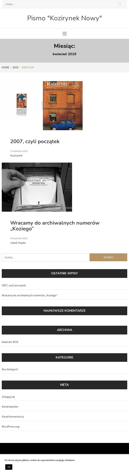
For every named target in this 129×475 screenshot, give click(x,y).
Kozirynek (16, 155)
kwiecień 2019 (10, 342)
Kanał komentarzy (13, 416)
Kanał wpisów (10, 406)
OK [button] (8, 467)
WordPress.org (11, 426)
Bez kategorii (10, 369)
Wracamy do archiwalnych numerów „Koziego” (55, 225)
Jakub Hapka (18, 242)
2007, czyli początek (35, 141)
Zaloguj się (8, 396)
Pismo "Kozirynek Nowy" (64, 18)
